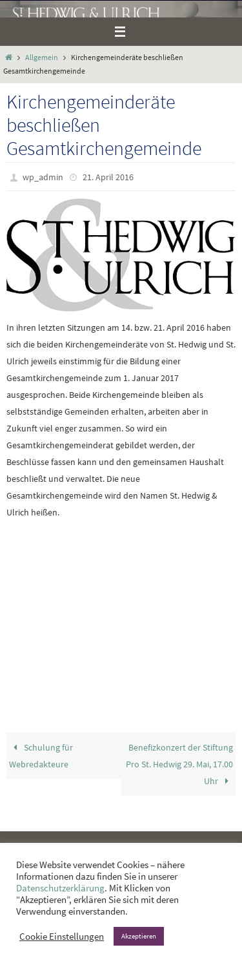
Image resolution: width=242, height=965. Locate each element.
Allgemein (41, 57)
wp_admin (43, 177)
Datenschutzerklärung (60, 888)
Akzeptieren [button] (138, 935)
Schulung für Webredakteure (41, 756)
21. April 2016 (108, 177)
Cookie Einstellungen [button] (61, 936)
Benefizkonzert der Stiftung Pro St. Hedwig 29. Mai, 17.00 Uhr (179, 764)
